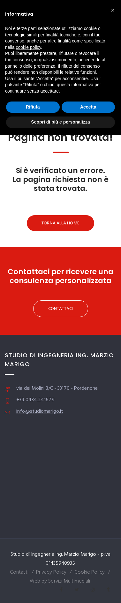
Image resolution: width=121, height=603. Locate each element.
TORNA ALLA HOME (60, 223)
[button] (113, 10)
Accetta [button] (88, 106)
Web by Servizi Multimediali (60, 581)
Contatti (19, 572)
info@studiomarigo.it (39, 411)
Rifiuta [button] (33, 106)
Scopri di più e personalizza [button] (60, 121)
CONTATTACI (60, 309)
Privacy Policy (51, 572)
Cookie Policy (89, 572)
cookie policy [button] (28, 47)
